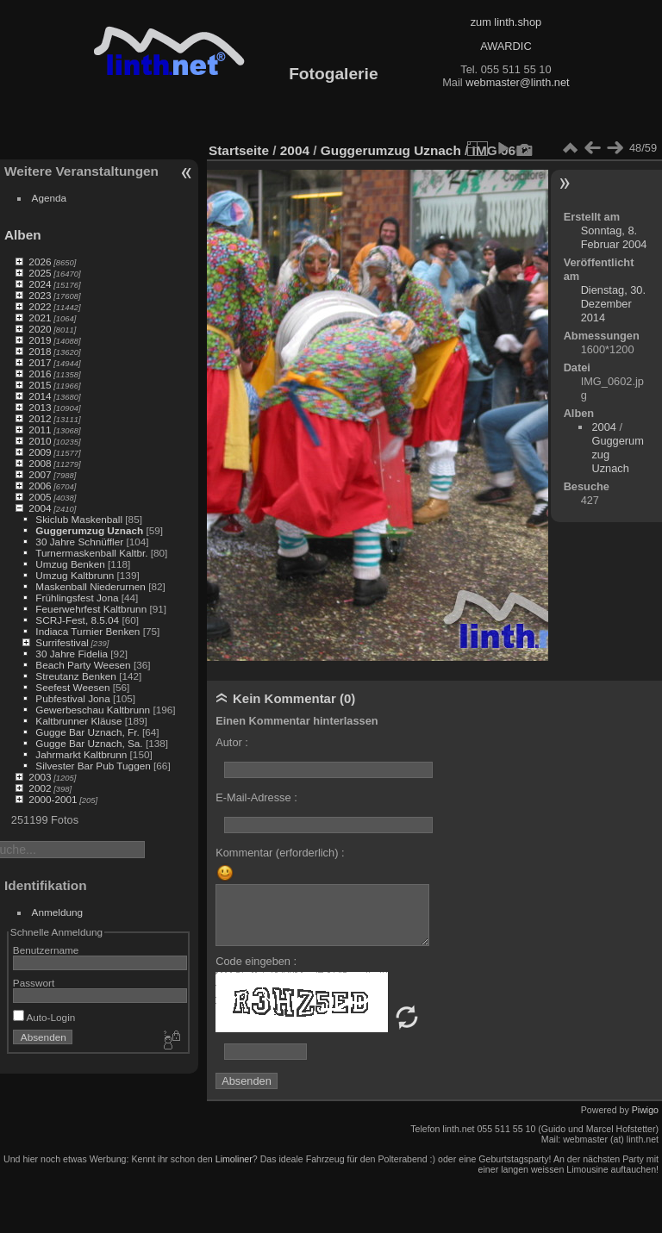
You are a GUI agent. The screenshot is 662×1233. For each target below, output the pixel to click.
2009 (39, 452)
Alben (22, 234)
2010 (39, 440)
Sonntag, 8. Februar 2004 (614, 237)
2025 (39, 272)
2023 (39, 295)
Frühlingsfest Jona (76, 597)
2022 (39, 306)
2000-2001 (52, 799)
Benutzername (46, 950)
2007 (39, 474)
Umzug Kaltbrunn (74, 575)
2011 (39, 429)
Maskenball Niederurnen (90, 586)
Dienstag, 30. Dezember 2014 (613, 303)
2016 (39, 373)
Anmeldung (58, 912)
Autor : (231, 742)
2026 (39, 261)
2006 (39, 485)
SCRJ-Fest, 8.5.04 (77, 620)
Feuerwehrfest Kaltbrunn (91, 608)
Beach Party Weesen (82, 664)
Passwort (33, 982)
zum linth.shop (506, 22)
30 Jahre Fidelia (71, 653)
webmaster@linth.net (517, 82)
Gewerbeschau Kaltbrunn (92, 709)
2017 (39, 362)
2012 (39, 418)
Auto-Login (44, 1017)
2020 (39, 328)
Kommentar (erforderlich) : (279, 852)
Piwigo (645, 1110)
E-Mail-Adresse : (256, 797)
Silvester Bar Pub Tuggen (92, 765)
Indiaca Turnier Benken (87, 631)
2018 (39, 351)
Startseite (239, 150)
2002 (39, 788)
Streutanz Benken (75, 676)
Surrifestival (61, 642)
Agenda (49, 197)
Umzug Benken (69, 564)
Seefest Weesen (72, 687)
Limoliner (234, 1159)
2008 (39, 463)
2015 (39, 384)
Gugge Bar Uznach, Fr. (87, 732)
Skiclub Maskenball (78, 519)
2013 (39, 407)
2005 (39, 496)
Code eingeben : (256, 961)
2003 (39, 776)
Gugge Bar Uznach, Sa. (88, 743)
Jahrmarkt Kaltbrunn (81, 754)
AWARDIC (505, 46)
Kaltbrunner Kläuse (78, 720)
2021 (39, 317)
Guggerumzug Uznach (89, 530)
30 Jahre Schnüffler (79, 541)
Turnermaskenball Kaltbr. (91, 552)
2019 (39, 340)
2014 (39, 396)
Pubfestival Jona (72, 698)
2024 (39, 284)
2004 (39, 508)
